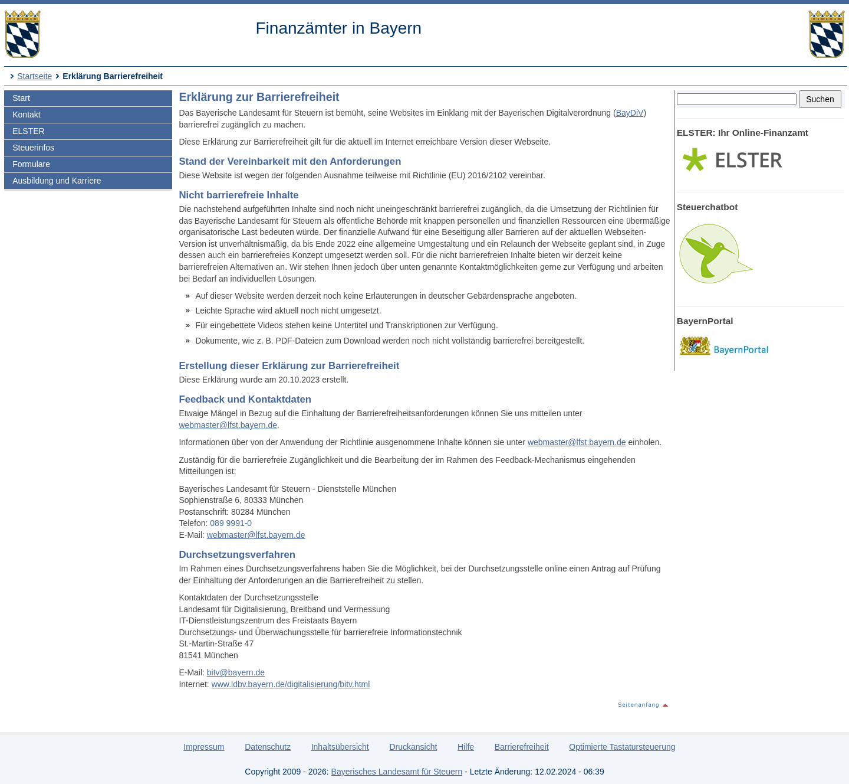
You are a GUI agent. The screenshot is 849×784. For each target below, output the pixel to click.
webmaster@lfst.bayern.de (228, 425)
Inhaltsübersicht (340, 747)
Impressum (203, 747)
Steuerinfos (33, 147)
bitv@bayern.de (236, 672)
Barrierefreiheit (522, 747)
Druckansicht (413, 747)
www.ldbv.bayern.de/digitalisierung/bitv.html (291, 684)
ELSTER (28, 131)
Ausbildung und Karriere (56, 180)
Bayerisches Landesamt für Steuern (397, 771)
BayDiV (630, 112)
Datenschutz (268, 747)
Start (21, 98)
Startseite (34, 76)
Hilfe (466, 747)
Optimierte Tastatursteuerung (622, 747)
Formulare (31, 164)
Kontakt (26, 114)
